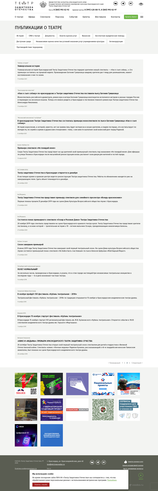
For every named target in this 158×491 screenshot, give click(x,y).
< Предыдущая (114, 363)
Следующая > (137, 363)
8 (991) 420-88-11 (92, 10)
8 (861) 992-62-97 (109, 10)
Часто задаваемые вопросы (133, 469)
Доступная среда (24, 41)
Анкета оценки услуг (68, 36)
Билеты (86, 17)
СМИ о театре (34, 36)
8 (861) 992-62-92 (61, 10)
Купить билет (131, 17)
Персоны (59, 17)
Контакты (115, 17)
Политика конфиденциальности (26, 469)
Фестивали (100, 17)
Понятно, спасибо (41, 485)
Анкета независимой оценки (133, 465)
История (20, 36)
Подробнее (112, 480)
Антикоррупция (116, 41)
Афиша (31, 17)
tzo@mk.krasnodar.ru (56, 464)
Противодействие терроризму (30, 47)
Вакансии (86, 36)
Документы (50, 36)
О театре (19, 17)
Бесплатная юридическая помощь (109, 36)
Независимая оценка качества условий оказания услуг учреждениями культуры (70, 41)
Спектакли (45, 17)
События (73, 17)
